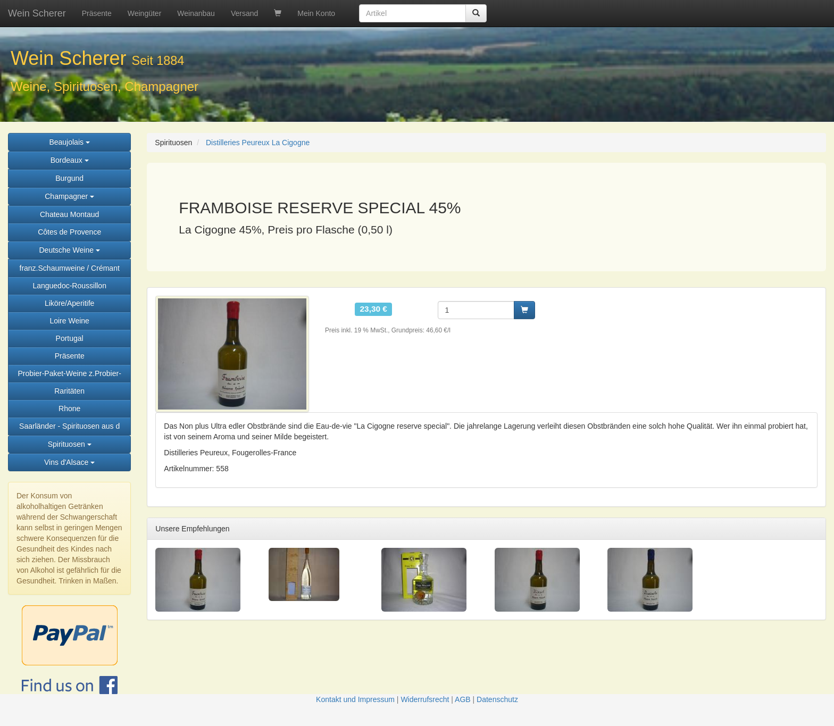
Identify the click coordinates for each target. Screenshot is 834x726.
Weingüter (145, 13)
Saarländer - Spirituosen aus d (69, 426)
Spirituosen (69, 444)
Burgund (69, 178)
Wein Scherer (37, 13)
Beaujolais (69, 142)
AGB (463, 699)
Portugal (70, 338)
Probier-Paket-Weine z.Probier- (69, 373)
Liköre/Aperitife (69, 303)
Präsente (97, 13)
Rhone (69, 408)
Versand (244, 13)
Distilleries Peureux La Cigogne (258, 142)
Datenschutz (497, 699)
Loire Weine (69, 320)
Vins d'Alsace (69, 462)
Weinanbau (196, 13)
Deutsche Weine (69, 250)
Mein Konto (316, 13)
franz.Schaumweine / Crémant (70, 268)
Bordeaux (70, 160)
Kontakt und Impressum (355, 699)
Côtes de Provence (69, 232)
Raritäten (69, 391)
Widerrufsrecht (425, 699)
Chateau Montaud (69, 214)
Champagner (69, 196)
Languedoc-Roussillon (69, 285)
